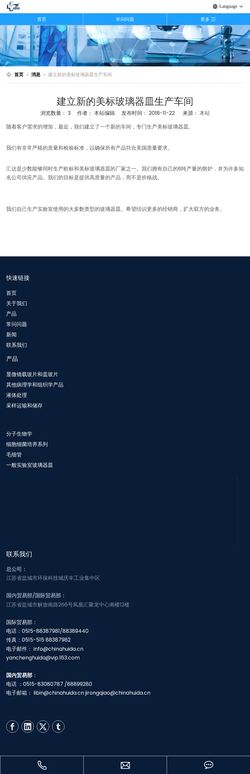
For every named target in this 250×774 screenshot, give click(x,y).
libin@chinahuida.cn (59, 693)
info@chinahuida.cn (58, 649)
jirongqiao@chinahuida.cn (117, 693)
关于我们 (16, 303)
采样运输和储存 (24, 405)
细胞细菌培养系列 (27, 444)
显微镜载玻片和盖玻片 (32, 374)
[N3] (125, 45)
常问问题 (125, 19)
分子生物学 (19, 434)
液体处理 (16, 395)
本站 (205, 113)
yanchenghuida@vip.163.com (43, 657)
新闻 (11, 334)
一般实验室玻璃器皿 (29, 465)
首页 (41, 19)
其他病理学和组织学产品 (34, 384)
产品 (11, 314)
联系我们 (16, 345)
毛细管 (14, 454)
